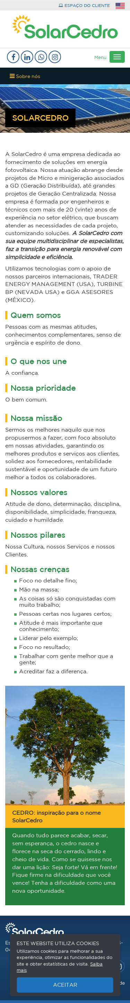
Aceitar (65, 985)
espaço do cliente (84, 5)
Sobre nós (25, 75)
